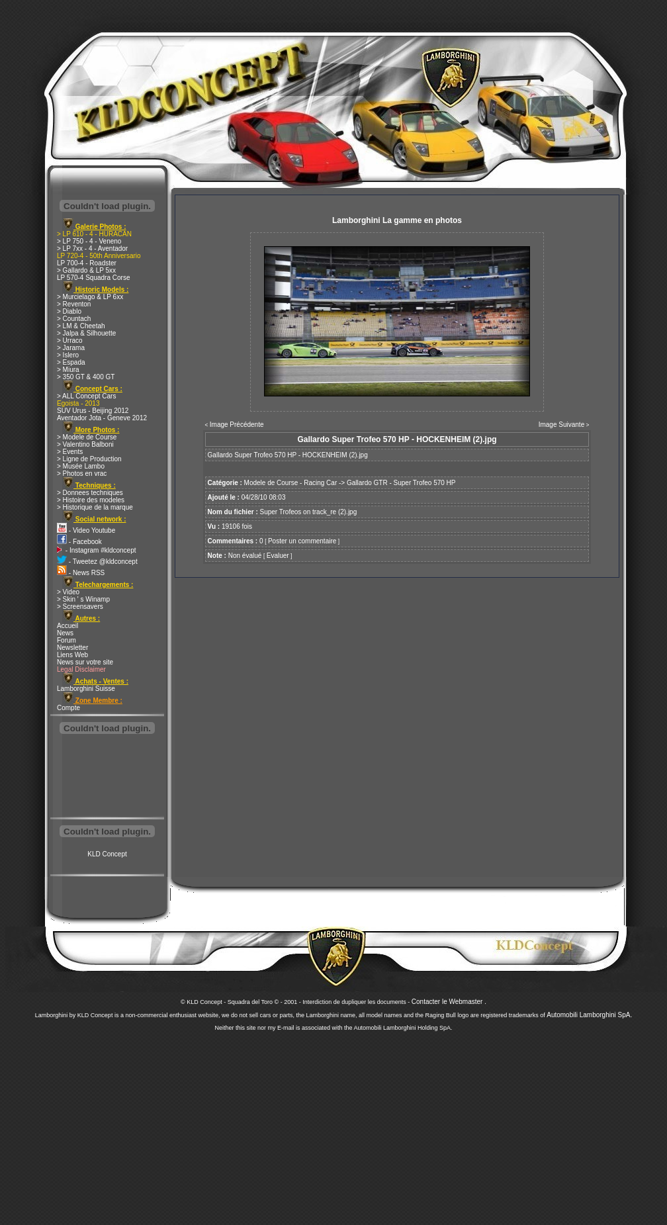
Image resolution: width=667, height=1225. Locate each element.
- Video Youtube (86, 530)
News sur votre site (85, 662)
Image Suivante (562, 424)
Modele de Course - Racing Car (290, 482)
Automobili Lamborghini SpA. (589, 1015)
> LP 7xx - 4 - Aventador (92, 248)
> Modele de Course (86, 437)
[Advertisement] (107, 777)
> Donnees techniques (90, 492)
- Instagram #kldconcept (96, 550)
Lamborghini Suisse (86, 688)
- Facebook (79, 541)
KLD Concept (106, 854)
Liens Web (72, 654)
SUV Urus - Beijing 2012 (92, 410)
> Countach (74, 318)
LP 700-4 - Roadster (86, 263)
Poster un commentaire (302, 541)
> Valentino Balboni (85, 444)
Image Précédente (237, 424)
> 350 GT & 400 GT (85, 377)
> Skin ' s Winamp (83, 599)
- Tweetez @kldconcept (97, 561)
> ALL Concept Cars (86, 396)
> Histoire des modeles (90, 500)
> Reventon (74, 304)
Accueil (67, 625)
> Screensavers (80, 606)
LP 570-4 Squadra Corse (93, 277)
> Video (68, 592)
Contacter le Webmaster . (449, 1001)
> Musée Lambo (81, 466)
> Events (70, 451)
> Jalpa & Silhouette (86, 333)
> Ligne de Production (89, 459)
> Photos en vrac (82, 473)
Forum (66, 640)
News (65, 633)
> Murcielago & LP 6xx (90, 296)
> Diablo (69, 311)
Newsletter (72, 647)
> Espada (71, 362)
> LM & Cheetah (81, 326)
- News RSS (81, 572)
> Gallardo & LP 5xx (86, 270)
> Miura (68, 369)
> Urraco (70, 340)
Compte (68, 707)
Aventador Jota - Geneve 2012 (102, 418)
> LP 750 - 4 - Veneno (89, 241)
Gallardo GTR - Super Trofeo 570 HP (401, 482)
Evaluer (278, 555)
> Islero (68, 355)
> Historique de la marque (95, 507)
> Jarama (71, 347)
